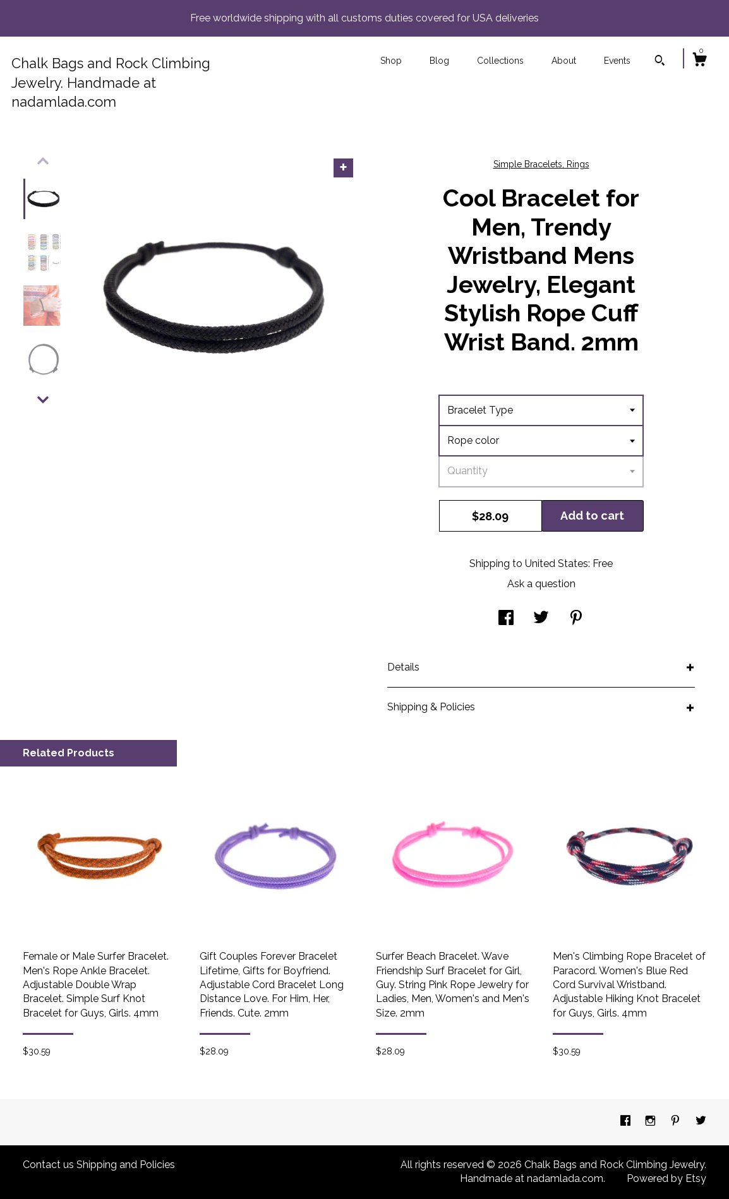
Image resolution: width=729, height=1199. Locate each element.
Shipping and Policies (125, 1165)
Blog (439, 61)
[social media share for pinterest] (576, 618)
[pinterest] (676, 1122)
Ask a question (541, 584)
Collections (500, 61)
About (563, 61)
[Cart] (699, 61)
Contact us (48, 1165)
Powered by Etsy (666, 1178)
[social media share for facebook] (506, 618)
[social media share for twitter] (541, 618)
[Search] (660, 62)
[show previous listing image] (43, 161)
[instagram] (652, 1122)
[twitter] (701, 1122)
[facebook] (626, 1122)
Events (617, 61)
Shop (391, 61)
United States (556, 564)
